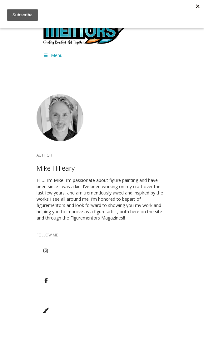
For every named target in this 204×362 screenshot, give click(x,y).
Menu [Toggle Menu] (53, 55)
